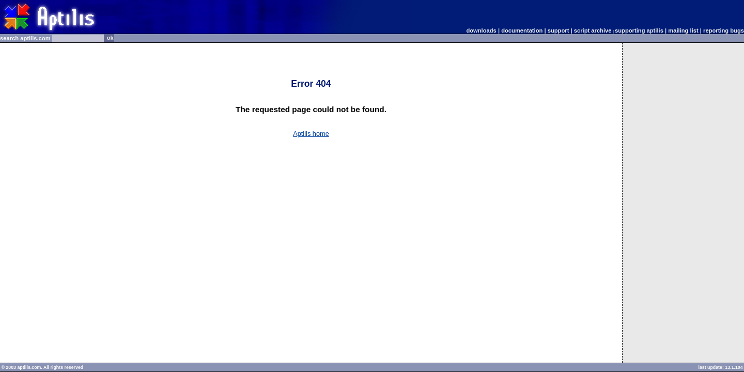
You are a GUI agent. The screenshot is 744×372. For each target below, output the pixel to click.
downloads (481, 30)
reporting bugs (723, 30)
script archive (594, 30)
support (558, 30)
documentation (521, 30)
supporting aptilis (639, 30)
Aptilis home (311, 133)
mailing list (683, 30)
